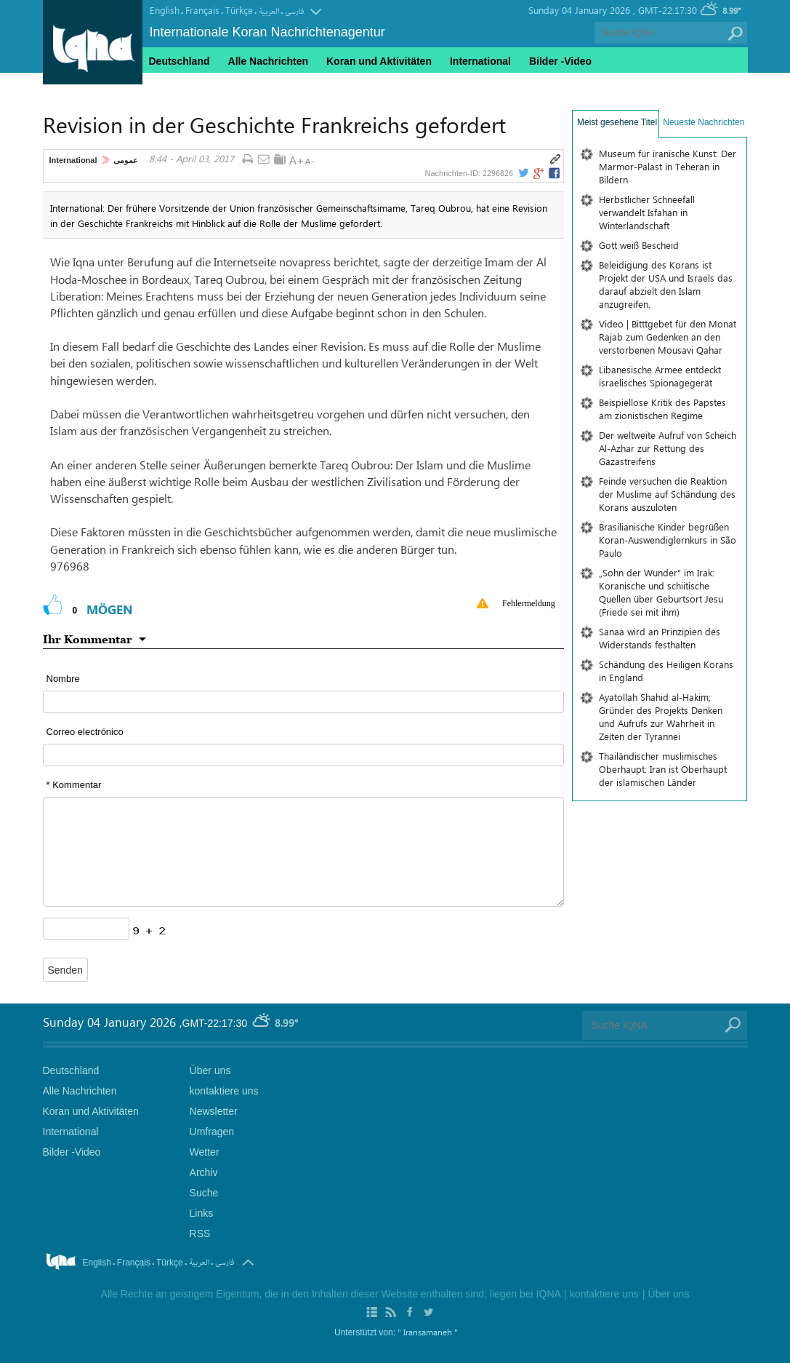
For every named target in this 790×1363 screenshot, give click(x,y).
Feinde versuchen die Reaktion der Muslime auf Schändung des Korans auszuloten (667, 493)
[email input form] (304, 755)
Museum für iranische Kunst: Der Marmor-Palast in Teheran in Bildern (667, 166)
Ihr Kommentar (87, 638)
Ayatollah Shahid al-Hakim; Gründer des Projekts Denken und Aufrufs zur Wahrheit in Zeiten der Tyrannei (660, 716)
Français (202, 10)
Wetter (204, 1152)
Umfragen (212, 1131)
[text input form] (304, 702)
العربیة (269, 11)
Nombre (63, 678)
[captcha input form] (86, 929)
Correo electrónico (85, 731)
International (73, 160)
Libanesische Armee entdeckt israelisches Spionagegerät (660, 376)
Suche (204, 1193)
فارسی (294, 11)
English (165, 10)
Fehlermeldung (528, 603)
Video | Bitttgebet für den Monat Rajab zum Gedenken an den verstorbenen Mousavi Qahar (667, 336)
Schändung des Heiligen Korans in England (666, 670)
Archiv (204, 1172)
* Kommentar (74, 784)
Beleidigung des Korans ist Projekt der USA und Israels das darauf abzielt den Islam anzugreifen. (666, 284)
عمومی (125, 160)
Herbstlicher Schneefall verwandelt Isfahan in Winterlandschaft (647, 212)
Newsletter (214, 1111)
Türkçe (239, 10)
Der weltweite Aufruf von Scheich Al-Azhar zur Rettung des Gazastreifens (667, 448)
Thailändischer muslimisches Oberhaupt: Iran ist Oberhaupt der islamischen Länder (663, 769)
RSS (200, 1233)
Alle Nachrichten (268, 61)
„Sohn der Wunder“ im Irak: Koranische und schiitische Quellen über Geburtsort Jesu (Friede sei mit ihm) (661, 592)
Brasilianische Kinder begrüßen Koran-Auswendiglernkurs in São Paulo (667, 539)
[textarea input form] (304, 852)
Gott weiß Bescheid (639, 245)
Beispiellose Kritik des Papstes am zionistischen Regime (662, 408)
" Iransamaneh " (428, 1332)
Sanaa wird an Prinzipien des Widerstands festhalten (659, 638)
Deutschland (179, 61)
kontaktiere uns (224, 1091)
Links (202, 1213)
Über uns (210, 1070)
